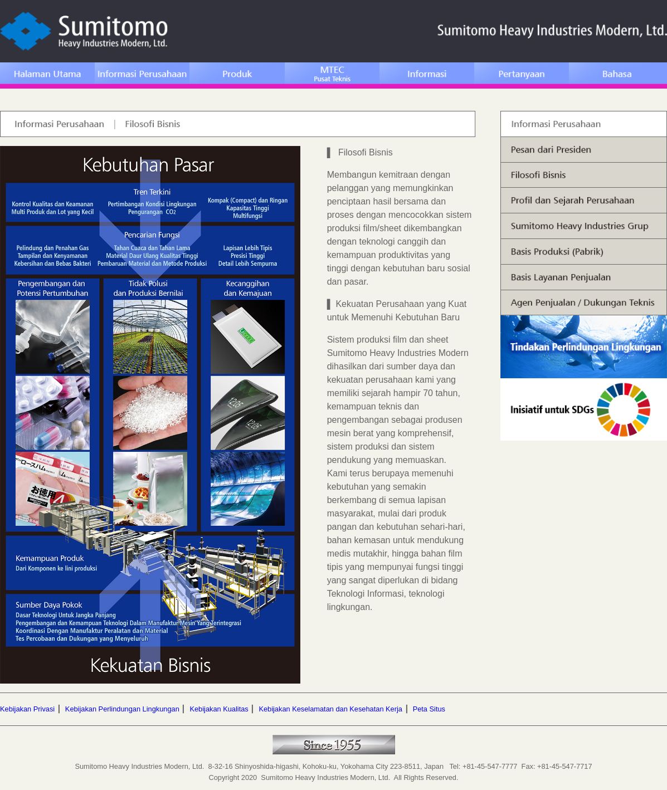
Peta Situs (429, 709)
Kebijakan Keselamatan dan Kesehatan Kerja (330, 709)
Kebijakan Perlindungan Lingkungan (122, 709)
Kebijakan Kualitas (218, 709)
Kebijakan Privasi (27, 709)
